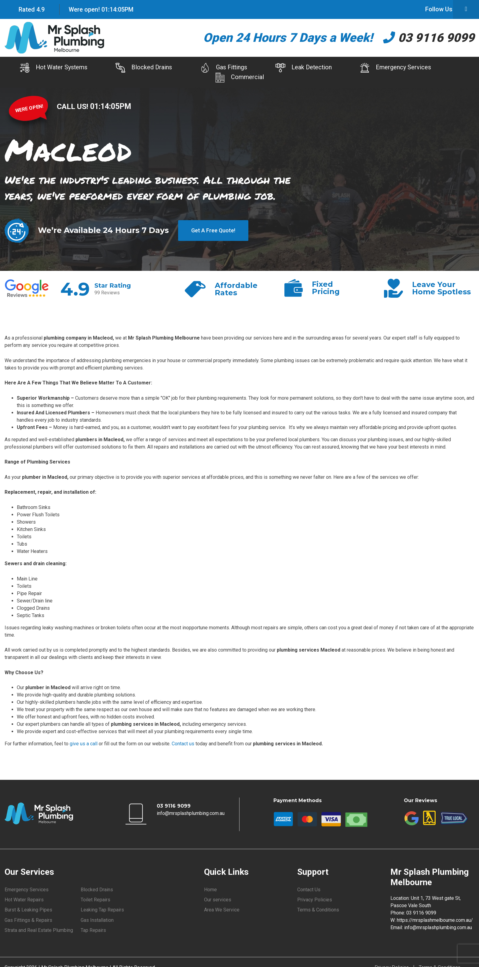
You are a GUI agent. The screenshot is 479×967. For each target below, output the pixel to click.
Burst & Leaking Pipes (28, 910)
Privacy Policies (314, 900)
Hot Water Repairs (24, 900)
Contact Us (308, 889)
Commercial (239, 78)
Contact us (183, 744)
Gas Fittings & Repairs (28, 920)
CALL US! (73, 106)
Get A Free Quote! (213, 230)
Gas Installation (97, 920)
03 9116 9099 (428, 38)
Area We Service (222, 910)
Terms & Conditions (318, 910)
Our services (217, 900)
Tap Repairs (93, 930)
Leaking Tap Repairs (102, 910)
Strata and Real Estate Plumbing (39, 930)
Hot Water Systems (50, 68)
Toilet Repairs (95, 900)
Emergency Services (398, 68)
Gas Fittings (223, 68)
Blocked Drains (142, 68)
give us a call (83, 744)
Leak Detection (305, 68)
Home (210, 889)
